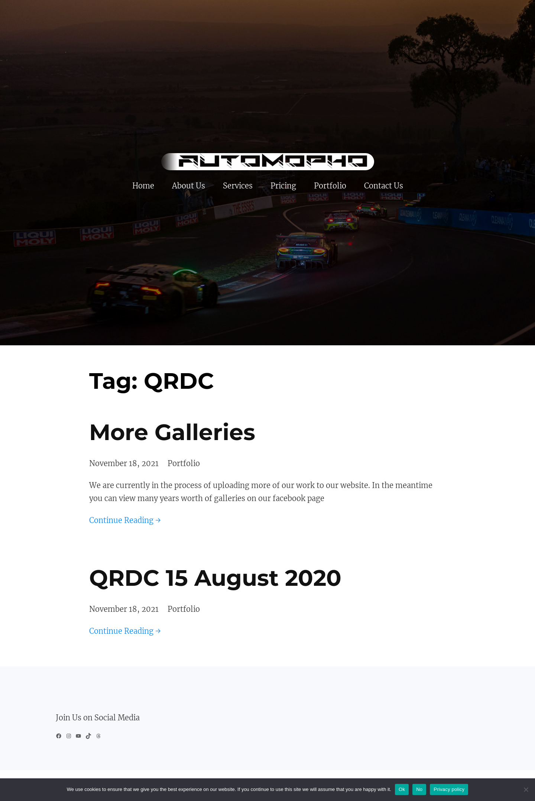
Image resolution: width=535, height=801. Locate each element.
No (419, 789)
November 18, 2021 (124, 463)
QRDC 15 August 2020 (215, 577)
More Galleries (172, 432)
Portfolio (184, 463)
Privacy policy (449, 789)
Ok (402, 789)
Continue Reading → (125, 520)
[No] (525, 789)
